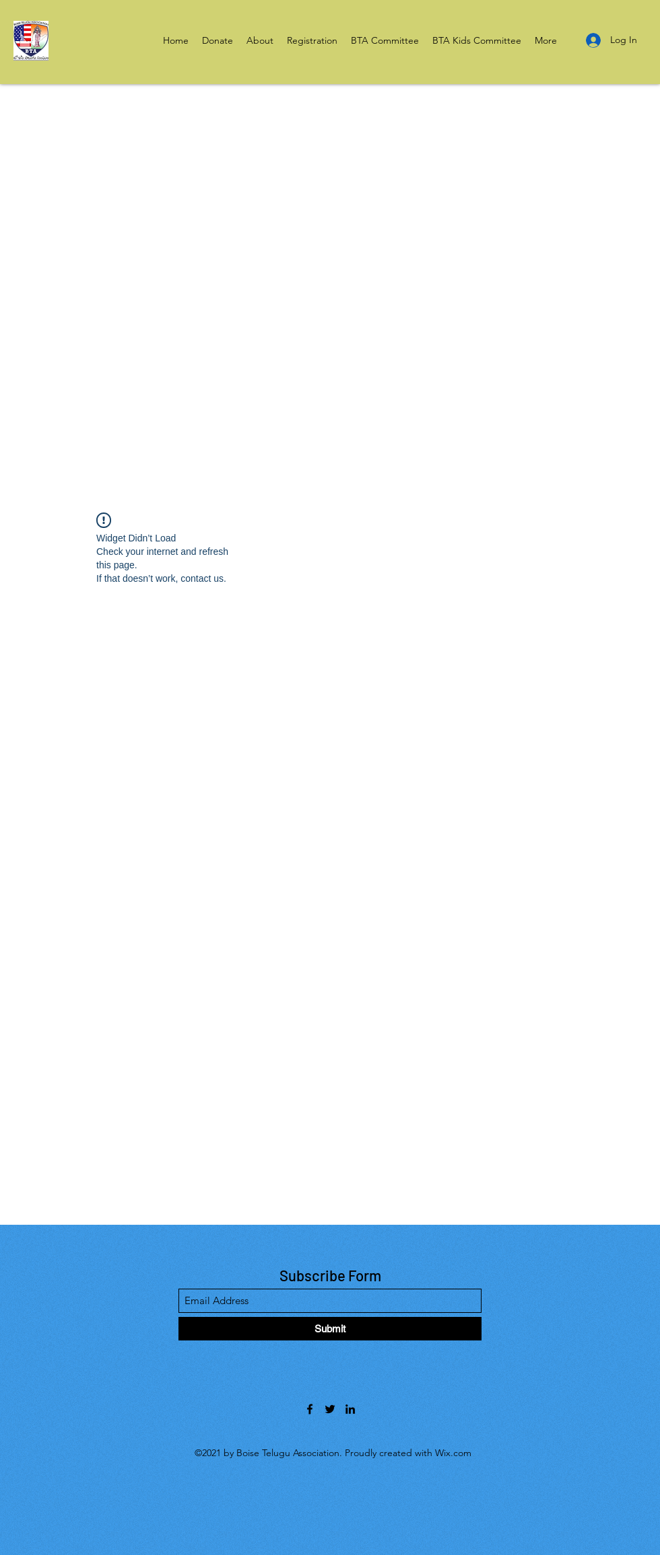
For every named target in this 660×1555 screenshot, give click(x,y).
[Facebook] (310, 1409)
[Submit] (330, 1328)
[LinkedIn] (350, 1409)
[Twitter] (330, 1409)
